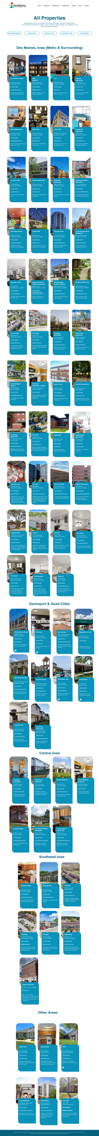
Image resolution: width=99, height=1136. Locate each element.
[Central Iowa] (49, 33)
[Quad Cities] (32, 33)
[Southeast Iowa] (67, 33)
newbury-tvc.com (25, 944)
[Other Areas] (84, 33)
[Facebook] (15, 650)
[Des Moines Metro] (14, 33)
